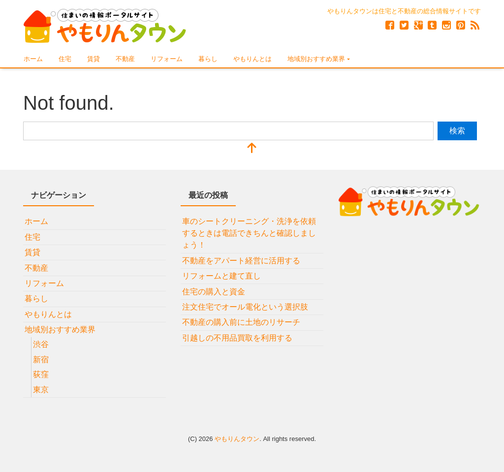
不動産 (125, 59)
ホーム (33, 59)
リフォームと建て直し (221, 276)
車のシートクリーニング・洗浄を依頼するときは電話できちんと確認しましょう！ (249, 233)
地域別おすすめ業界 (316, 59)
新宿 (41, 359)
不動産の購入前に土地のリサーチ (241, 322)
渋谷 (41, 344)
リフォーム (167, 59)
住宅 (65, 59)
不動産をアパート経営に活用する (241, 260)
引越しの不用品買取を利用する (237, 338)
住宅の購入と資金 (213, 291)
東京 (41, 389)
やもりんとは (252, 59)
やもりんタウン (237, 438)
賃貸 (93, 59)
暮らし (208, 59)
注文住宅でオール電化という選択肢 (245, 307)
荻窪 (41, 374)
